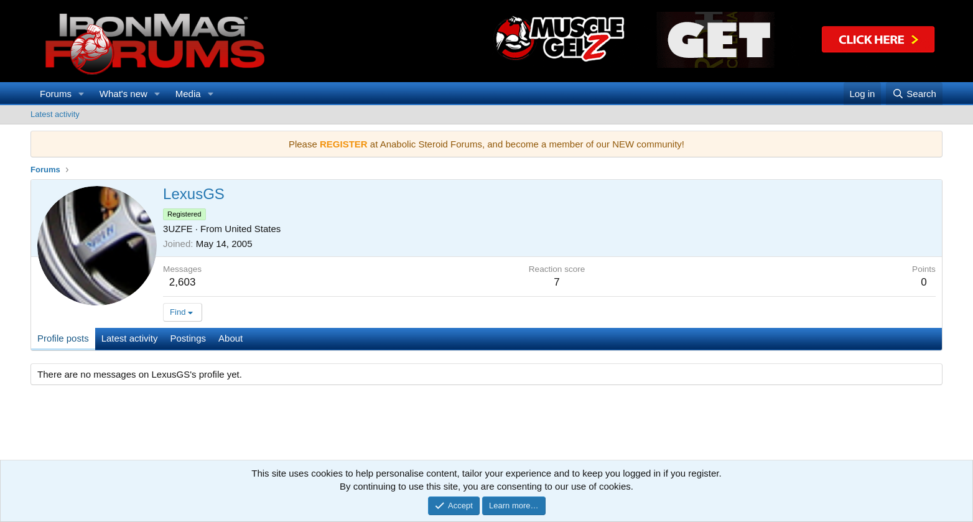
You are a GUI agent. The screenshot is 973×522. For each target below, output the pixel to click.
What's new (123, 93)
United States (253, 228)
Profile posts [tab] (63, 338)
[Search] (914, 93)
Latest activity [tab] (129, 338)
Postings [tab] (188, 338)
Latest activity (55, 114)
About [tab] (230, 338)
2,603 (182, 282)
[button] (81, 93)
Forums (56, 93)
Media (188, 93)
